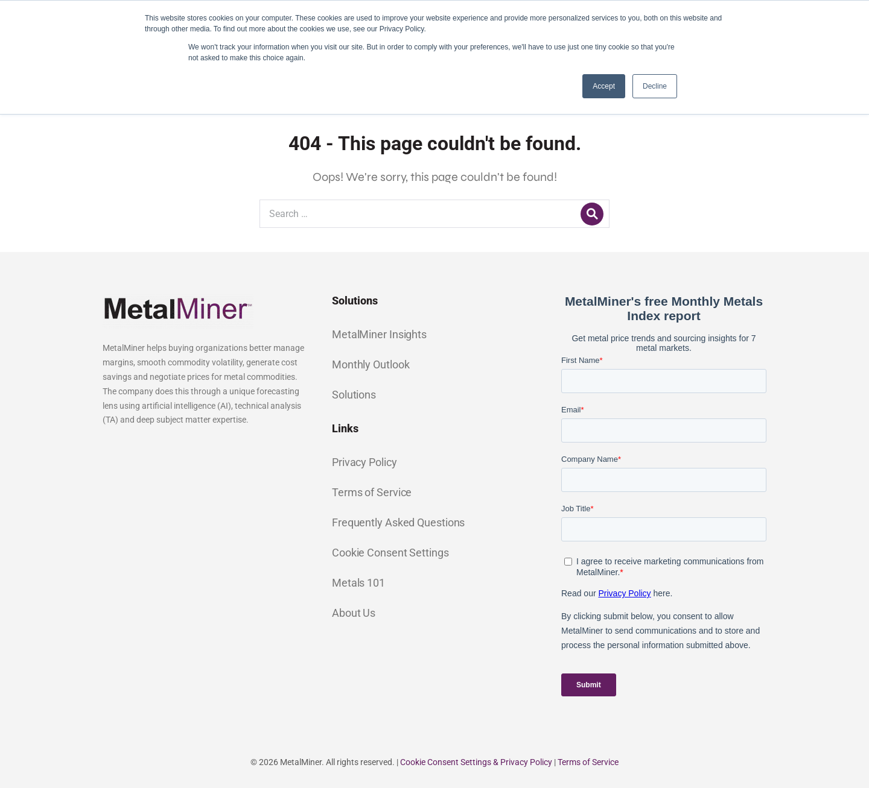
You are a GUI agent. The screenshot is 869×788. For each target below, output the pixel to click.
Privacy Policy (364, 462)
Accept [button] (604, 86)
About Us (353, 613)
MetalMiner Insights (379, 334)
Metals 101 (358, 582)
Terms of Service (372, 492)
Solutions (354, 394)
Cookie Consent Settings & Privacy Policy (476, 762)
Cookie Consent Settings (390, 552)
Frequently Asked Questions (398, 522)
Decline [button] (655, 86)
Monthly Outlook (371, 364)
